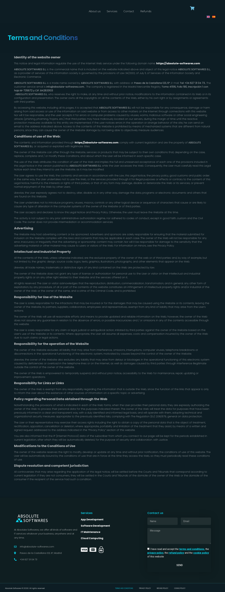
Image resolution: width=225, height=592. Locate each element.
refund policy (176, 552)
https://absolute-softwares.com (178, 63)
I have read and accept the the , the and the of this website (178, 553)
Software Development (95, 525)
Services (112, 11)
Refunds (145, 11)
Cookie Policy (180, 588)
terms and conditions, (192, 549)
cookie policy (201, 552)
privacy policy (155, 552)
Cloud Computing (92, 538)
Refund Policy (163, 588)
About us (94, 11)
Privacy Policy (145, 588)
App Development (92, 519)
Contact (128, 11)
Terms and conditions (123, 588)
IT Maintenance (91, 532)
